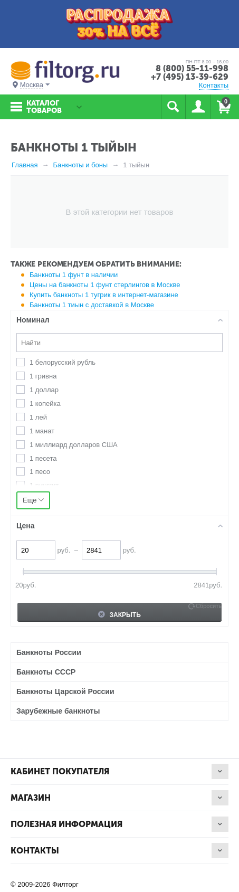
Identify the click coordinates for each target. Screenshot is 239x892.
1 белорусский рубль (62, 362)
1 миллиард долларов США (74, 445)
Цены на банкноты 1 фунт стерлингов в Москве (105, 285)
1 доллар (44, 390)
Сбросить (209, 606)
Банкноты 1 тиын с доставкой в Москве (92, 305)
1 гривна (43, 376)
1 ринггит (44, 485)
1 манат (42, 431)
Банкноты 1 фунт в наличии (74, 275)
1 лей (38, 417)
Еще (33, 500)
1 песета (43, 458)
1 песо (40, 472)
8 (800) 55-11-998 (192, 68)
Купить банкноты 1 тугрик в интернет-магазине (104, 295)
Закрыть (119, 614)
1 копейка (45, 403)
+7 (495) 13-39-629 (189, 77)
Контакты (213, 85)
